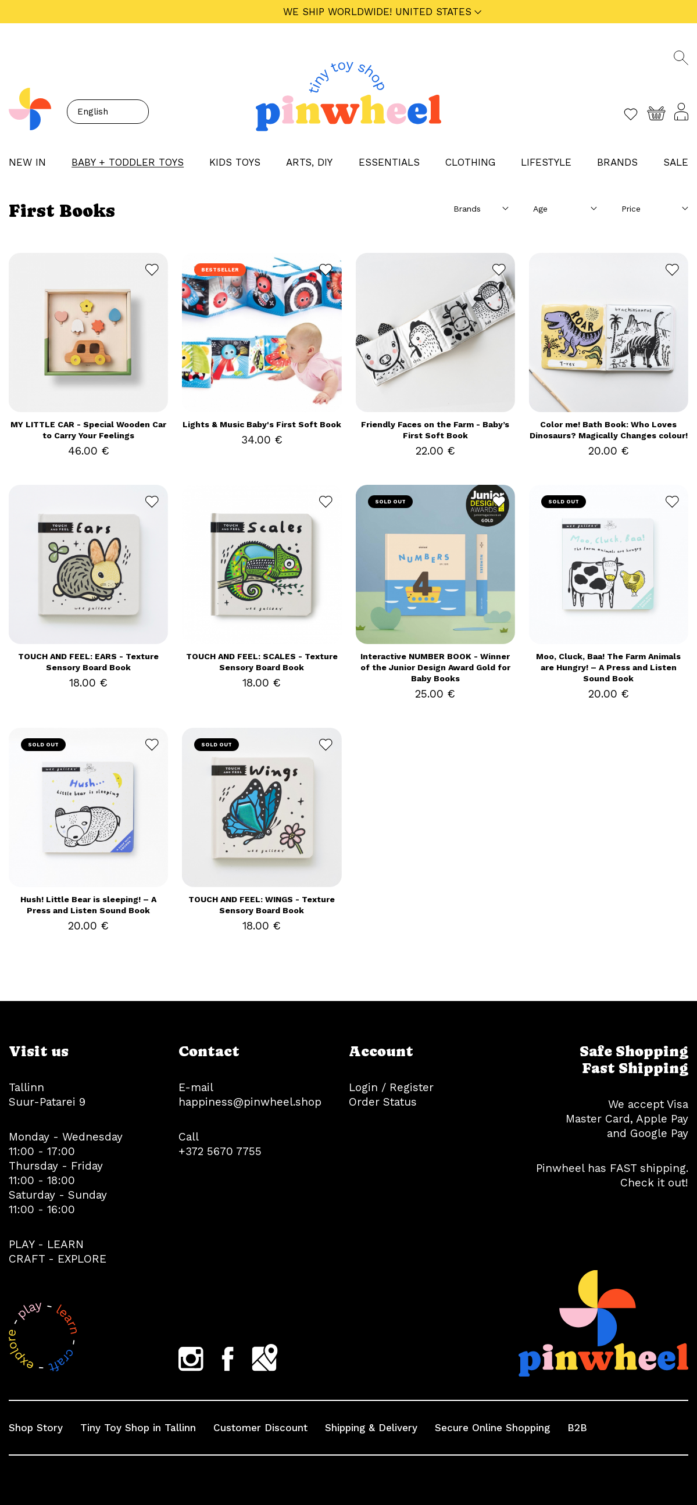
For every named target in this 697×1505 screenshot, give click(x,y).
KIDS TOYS (234, 162)
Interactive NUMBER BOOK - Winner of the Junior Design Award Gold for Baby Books (435, 667)
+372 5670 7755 (220, 1151)
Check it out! (654, 1182)
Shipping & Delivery (371, 1427)
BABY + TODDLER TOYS (128, 162)
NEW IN (27, 162)
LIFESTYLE (546, 162)
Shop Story (36, 1427)
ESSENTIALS (389, 162)
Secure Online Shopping (492, 1427)
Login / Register (391, 1087)
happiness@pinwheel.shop (249, 1102)
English (92, 111)
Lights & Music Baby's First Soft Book (262, 424)
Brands (617, 162)
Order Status (383, 1102)
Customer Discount (260, 1427)
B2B (577, 1427)
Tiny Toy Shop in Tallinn (138, 1427)
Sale (675, 162)
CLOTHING (470, 162)
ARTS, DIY (309, 162)
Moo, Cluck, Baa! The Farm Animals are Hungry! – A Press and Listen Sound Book (608, 667)
